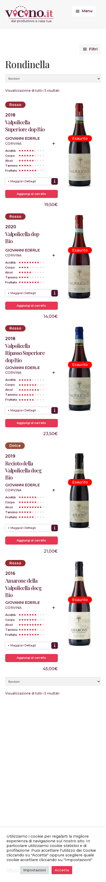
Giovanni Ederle (22, 138)
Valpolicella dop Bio (22, 237)
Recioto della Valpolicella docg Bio (23, 470)
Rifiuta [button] (13, 870)
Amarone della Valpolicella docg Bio (23, 587)
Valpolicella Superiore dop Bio (25, 126)
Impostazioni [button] (34, 870)
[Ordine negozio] (53, 78)
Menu (87, 11)
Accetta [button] (62, 870)
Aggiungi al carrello (31, 194)
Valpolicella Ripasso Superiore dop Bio (25, 352)
